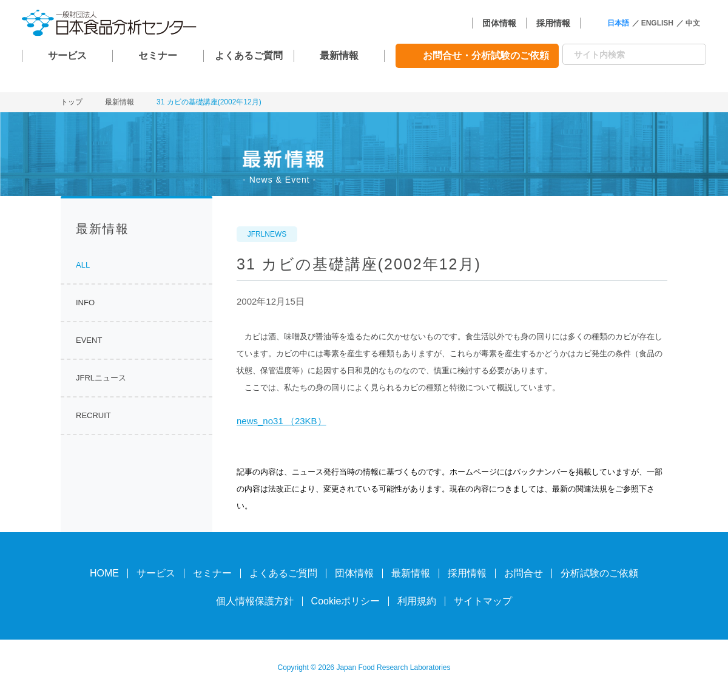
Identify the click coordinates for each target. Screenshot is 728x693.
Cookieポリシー (345, 601)
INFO (85, 302)
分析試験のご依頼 (599, 573)
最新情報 (339, 55)
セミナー (157, 55)
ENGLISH (657, 23)
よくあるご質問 (249, 55)
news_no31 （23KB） (281, 421)
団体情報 (499, 23)
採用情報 (553, 23)
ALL (83, 264)
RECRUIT (93, 415)
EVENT (89, 340)
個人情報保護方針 (255, 601)
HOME (104, 573)
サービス (67, 55)
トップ (72, 102)
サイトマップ (483, 601)
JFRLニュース (101, 377)
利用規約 (416, 601)
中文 (693, 23)
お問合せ (523, 573)
